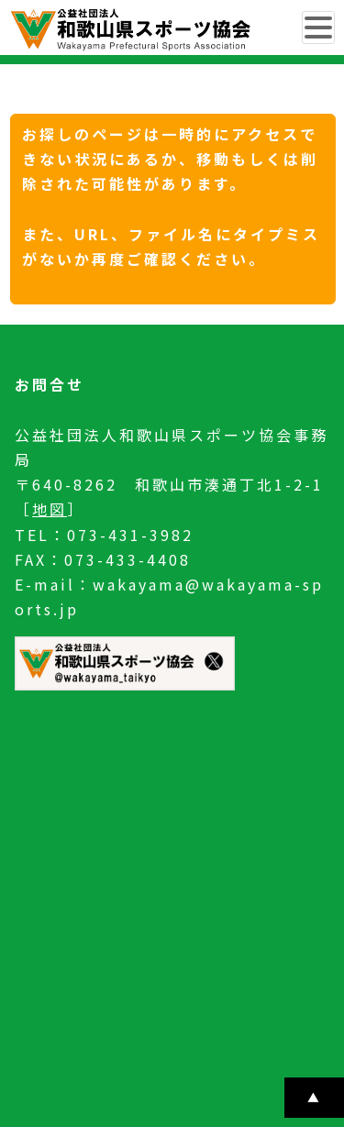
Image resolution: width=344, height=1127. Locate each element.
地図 (49, 509)
